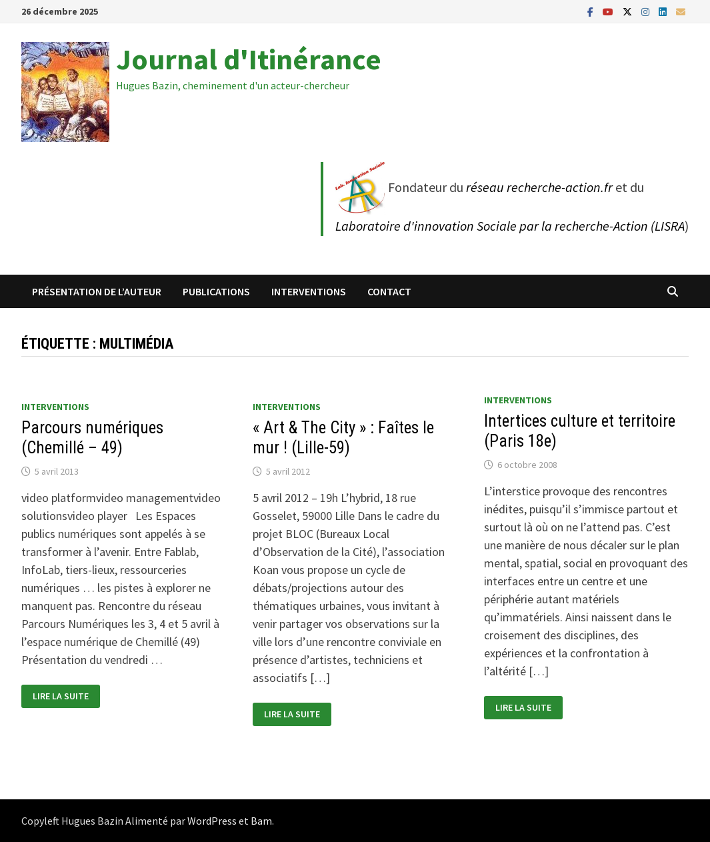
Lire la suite (60, 696)
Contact (389, 291)
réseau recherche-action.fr (539, 187)
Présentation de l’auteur (96, 291)
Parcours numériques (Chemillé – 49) (92, 437)
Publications (216, 291)
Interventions (308, 291)
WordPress (212, 820)
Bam (261, 820)
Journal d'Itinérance (248, 59)
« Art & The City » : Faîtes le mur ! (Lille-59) (343, 437)
